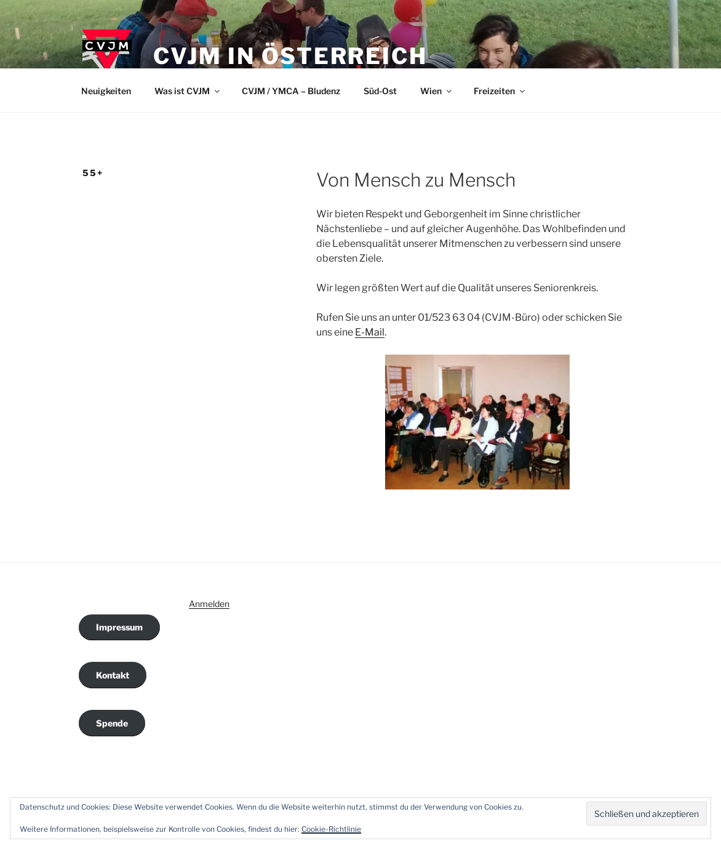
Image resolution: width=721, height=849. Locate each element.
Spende (112, 723)
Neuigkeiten (106, 91)
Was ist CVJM (187, 91)
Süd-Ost (380, 91)
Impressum (119, 627)
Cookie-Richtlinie (331, 829)
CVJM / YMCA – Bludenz (291, 91)
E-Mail (369, 332)
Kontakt (112, 675)
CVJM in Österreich (290, 56)
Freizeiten (500, 91)
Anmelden (209, 603)
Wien (436, 91)
